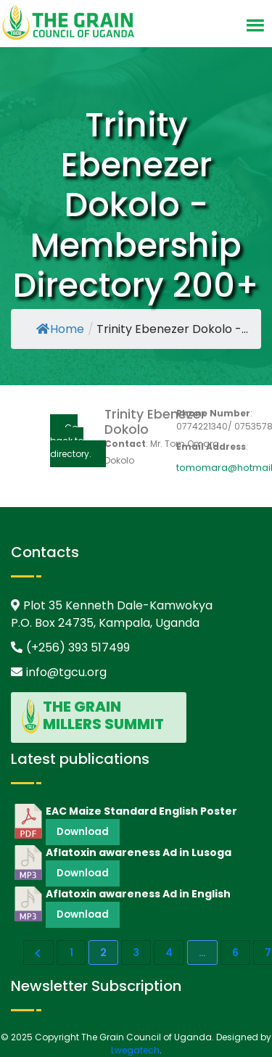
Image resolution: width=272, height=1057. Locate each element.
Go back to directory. (70, 440)
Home (60, 329)
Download (83, 832)
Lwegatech (135, 1050)
